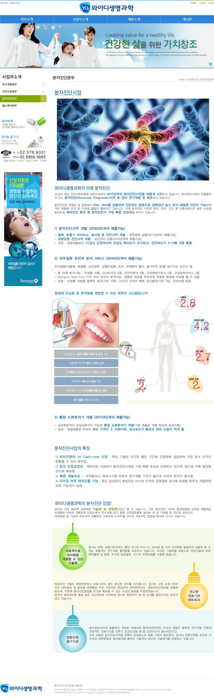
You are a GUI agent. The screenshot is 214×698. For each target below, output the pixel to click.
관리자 (79, 685)
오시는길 (69, 685)
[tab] (23, 84)
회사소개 (59, 685)
